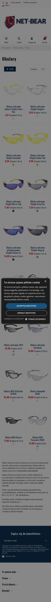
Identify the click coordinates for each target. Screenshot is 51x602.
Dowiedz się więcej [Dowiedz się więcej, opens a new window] (38, 299)
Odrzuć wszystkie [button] (26, 313)
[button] (35, 319)
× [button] (45, 281)
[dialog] (25, 301)
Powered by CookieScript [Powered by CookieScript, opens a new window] (14, 319)
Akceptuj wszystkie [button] (26, 306)
